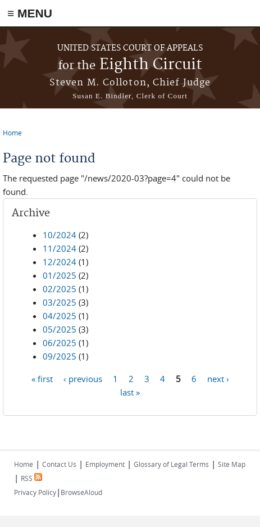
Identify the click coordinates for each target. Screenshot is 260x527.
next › (218, 378)
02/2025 (59, 288)
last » (130, 391)
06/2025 (59, 342)
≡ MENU (29, 13)
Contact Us (59, 464)
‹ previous (82, 378)
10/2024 (59, 234)
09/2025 (59, 356)
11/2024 (59, 248)
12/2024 (59, 261)
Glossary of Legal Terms (171, 464)
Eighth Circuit (130, 65)
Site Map (231, 464)
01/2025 (59, 275)
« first (42, 378)
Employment (105, 464)
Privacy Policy (35, 492)
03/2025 (59, 302)
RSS (31, 478)
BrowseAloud (81, 492)
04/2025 (59, 315)
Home (12, 132)
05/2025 (59, 329)
